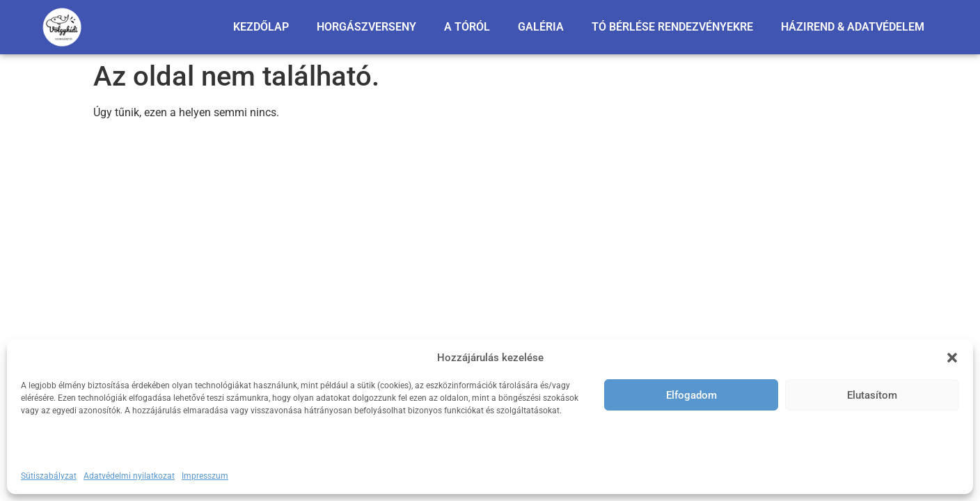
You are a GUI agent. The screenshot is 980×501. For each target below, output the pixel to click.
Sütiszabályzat (49, 476)
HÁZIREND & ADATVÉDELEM (852, 26)
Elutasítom (872, 395)
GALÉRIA (541, 26)
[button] (952, 358)
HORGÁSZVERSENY (366, 26)
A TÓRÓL (467, 26)
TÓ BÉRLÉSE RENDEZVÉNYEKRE (672, 26)
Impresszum (205, 476)
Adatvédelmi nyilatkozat (129, 476)
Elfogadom (691, 395)
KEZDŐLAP (261, 26)
